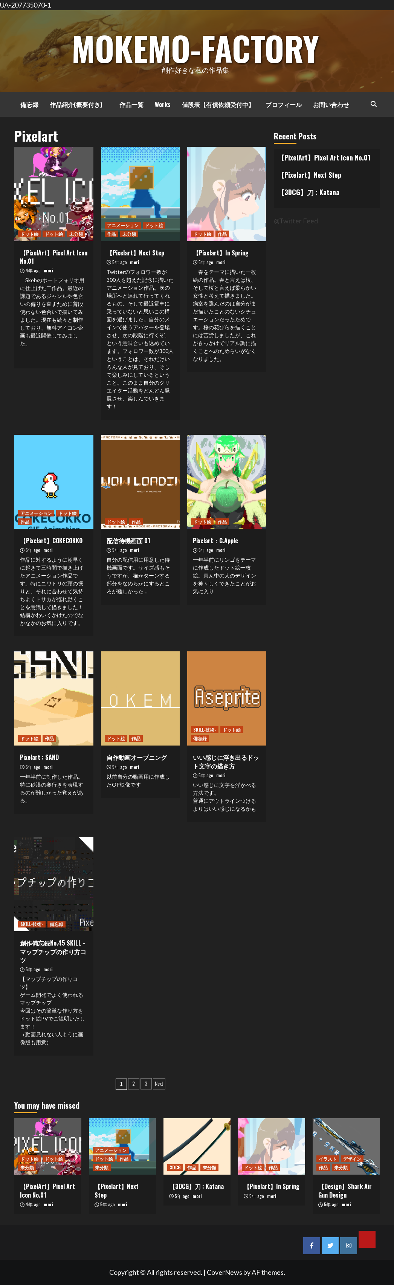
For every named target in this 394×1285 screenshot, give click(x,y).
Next (159, 1083)
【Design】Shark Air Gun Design (345, 1190)
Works (163, 104)
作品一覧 (128, 104)
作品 (111, 234)
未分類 (76, 234)
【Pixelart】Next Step (135, 252)
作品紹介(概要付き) (76, 104)
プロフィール (284, 104)
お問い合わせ (331, 104)
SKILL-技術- (204, 729)
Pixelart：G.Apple (215, 540)
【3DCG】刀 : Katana (308, 192)
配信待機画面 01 (128, 540)
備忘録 (26, 104)
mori (48, 270)
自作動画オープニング (137, 757)
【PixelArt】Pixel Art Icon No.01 (53, 257)
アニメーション (123, 225)
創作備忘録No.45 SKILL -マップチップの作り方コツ (53, 951)
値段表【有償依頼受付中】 (218, 104)
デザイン (352, 1158)
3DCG (175, 1167)
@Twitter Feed (296, 221)
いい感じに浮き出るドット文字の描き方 (226, 761)
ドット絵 (29, 234)
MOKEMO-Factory (195, 46)
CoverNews (224, 1272)
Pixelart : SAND (39, 757)
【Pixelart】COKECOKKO (51, 540)
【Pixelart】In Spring (221, 252)
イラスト (328, 1158)
